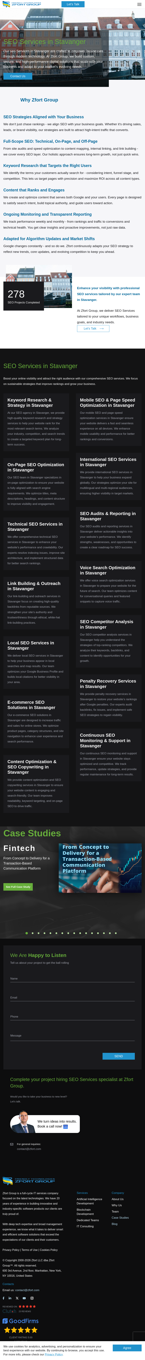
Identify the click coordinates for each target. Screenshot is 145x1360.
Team (115, 1211)
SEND (118, 1056)
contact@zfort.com (29, 1149)
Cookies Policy (49, 1250)
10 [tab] (80, 933)
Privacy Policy (54, 1354)
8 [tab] (68, 933)
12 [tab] (92, 933)
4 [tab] (44, 933)
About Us (118, 1199)
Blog (114, 1224)
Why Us (117, 1205)
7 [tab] (62, 933)
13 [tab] (98, 933)
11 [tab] (86, 933)
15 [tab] (110, 933)
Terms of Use (30, 1250)
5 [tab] (50, 933)
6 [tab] (56, 933)
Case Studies (120, 1217)
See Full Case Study (18, 886)
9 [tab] (74, 933)
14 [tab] (104, 933)
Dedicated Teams (88, 1220)
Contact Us (17, 76)
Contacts (8, 1284)
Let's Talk (73, 4)
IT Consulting (85, 1226)
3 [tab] (38, 933)
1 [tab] (27, 933)
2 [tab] (32, 933)
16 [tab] (116, 933)
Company (118, 1193)
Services (82, 1193)
